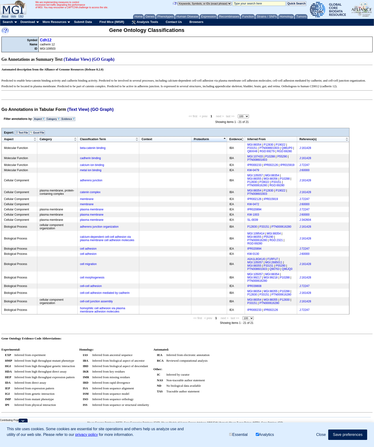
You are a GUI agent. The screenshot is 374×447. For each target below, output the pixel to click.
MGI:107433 (255, 156)
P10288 (270, 156)
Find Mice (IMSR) (111, 22)
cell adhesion (88, 248)
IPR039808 (254, 286)
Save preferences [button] (347, 435)
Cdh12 (45, 40)
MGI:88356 (270, 178)
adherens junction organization (99, 226)
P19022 (280, 144)
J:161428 (305, 148)
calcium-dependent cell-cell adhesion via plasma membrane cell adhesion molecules (107, 238)
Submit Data (83, 22)
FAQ (21, 16)
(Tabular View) (77, 59)
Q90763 (274, 269)
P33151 (252, 148)
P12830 (268, 144)
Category (53, 119)
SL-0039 (252, 219)
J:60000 (304, 170)
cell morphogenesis (92, 277)
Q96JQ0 (287, 269)
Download (27, 22)
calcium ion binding (92, 165)
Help (13, 16)
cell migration (88, 264)
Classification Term (93, 139)
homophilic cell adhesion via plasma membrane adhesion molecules (102, 310)
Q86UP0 (287, 148)
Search (8, 22)
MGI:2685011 (273, 262)
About (5, 16)
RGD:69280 (284, 151)
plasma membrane (91, 209)
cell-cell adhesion (91, 286)
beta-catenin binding (92, 148)
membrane (86, 199)
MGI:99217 (254, 277)
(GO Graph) (103, 59)
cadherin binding (90, 158)
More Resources (54, 22)
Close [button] (321, 435)
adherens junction (91, 180)
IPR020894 (254, 209)
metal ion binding (90, 170)
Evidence (68, 119)
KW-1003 (253, 214)
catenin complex (90, 192)
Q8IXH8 (252, 151)
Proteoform (201, 139)
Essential (238, 435)
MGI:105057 (255, 175)
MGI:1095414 (256, 233)
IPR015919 (287, 165)
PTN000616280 (257, 185)
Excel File (37, 132)
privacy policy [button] (86, 435)
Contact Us (174, 22)
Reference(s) (308, 139)
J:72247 (304, 165)
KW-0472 (253, 204)
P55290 (282, 156)
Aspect (39, 119)
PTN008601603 (269, 148)
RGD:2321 (276, 240)
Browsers (196, 22)
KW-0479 (253, 170)
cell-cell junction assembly (96, 301)
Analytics (265, 435)
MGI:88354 (254, 144)
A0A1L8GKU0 (256, 259)
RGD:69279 (267, 151)
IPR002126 (271, 165)
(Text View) (78, 109)
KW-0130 (253, 254)
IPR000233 (254, 165)
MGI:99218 (270, 277)
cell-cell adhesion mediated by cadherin (105, 293)
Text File (22, 132)
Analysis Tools (145, 22)
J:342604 (305, 219)
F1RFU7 (272, 259)
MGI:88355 (254, 178)
